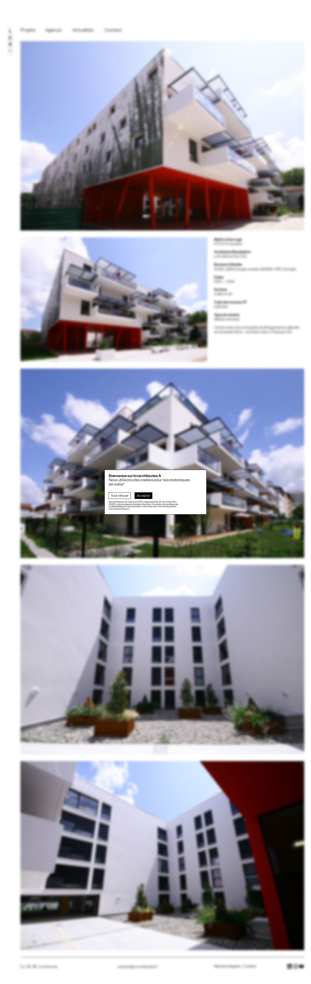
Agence (53, 30)
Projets (27, 30)
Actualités (83, 30)
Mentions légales (227, 966)
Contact (113, 30)
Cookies (249, 966)
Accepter (143, 496)
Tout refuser (120, 496)
